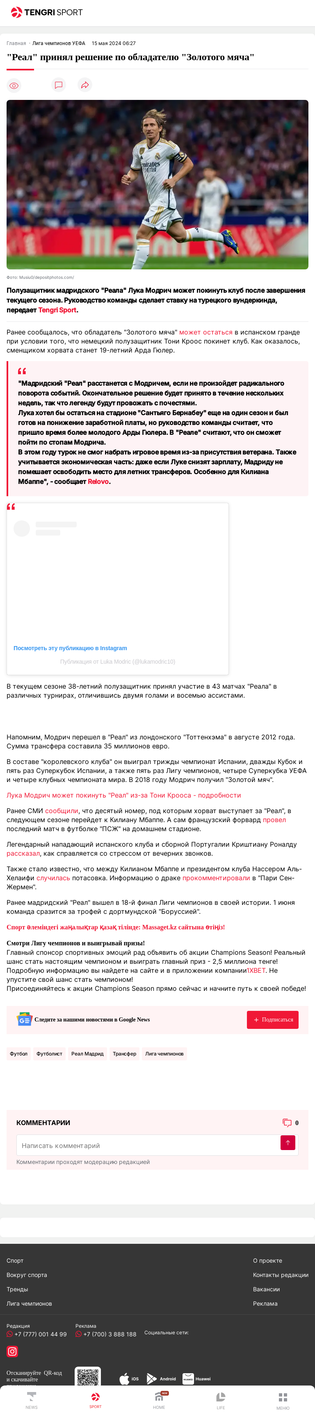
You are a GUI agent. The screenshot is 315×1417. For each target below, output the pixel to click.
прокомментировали (216, 878)
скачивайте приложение (22, 1382)
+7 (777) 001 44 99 (39, 1334)
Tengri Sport (57, 310)
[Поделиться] (85, 85)
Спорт (15, 1260)
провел (274, 820)
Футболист (49, 1054)
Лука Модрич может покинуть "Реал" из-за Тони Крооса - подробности (124, 795)
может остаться (206, 332)
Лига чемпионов (164, 1054)
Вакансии (266, 1289)
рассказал (23, 853)
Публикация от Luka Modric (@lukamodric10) (117, 661)
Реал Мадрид (87, 1054)
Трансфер (124, 1054)
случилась (53, 878)
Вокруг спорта (27, 1274)
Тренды (17, 1289)
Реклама (265, 1303)
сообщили (61, 811)
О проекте (267, 1260)
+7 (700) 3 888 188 (108, 1334)
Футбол (18, 1054)
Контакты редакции (280, 1274)
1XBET (256, 970)
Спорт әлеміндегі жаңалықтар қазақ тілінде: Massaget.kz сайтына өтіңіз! (116, 927)
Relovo (98, 481)
